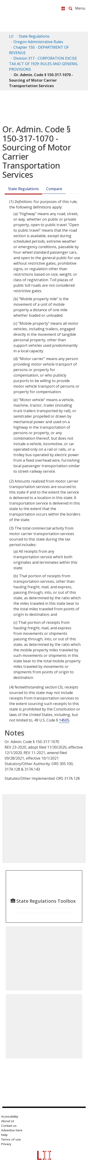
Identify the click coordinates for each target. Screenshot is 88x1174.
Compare (54, 188)
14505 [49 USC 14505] (64, 720)
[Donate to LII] (63, 8)
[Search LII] (70, 8)
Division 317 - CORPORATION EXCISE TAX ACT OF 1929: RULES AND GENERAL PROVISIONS (43, 64)
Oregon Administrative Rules (38, 41)
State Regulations (34, 36)
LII (11, 36)
